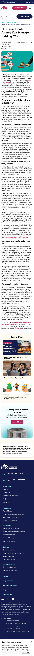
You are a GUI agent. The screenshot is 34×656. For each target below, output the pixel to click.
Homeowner (7, 508)
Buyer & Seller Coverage (11, 528)
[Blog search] (10, 16)
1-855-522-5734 (10, 2)
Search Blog (25, 16)
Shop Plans (21, 8)
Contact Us (6, 492)
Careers (5, 489)
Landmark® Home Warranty (13, 628)
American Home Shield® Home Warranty (16, 623)
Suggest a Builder (9, 560)
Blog (4, 590)
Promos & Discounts (10, 521)
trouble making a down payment (17, 238)
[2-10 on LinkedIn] (2, 599)
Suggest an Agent (9, 541)
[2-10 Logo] (4, 9)
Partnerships (7, 594)
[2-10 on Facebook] (8, 599)
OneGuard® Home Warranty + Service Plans (17, 631)
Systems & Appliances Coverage (14, 514)
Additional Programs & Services (13, 553)
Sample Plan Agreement (11, 517)
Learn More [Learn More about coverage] (17, 422)
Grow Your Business (9, 567)
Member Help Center (10, 585)
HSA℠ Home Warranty (12, 626)
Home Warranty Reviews (11, 496)
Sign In (31, 2)
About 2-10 (7, 486)
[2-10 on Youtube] (13, 599)
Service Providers (9, 564)
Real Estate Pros (8, 525)
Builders (6, 547)
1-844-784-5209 (19, 480)
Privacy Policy (26, 653)
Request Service (8, 581)
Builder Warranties (9, 550)
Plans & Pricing (8, 511)
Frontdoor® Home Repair (12, 620)
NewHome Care (8, 556)
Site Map (6, 502)
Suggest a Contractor (10, 570)
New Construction (9, 534)
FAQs (5, 499)
